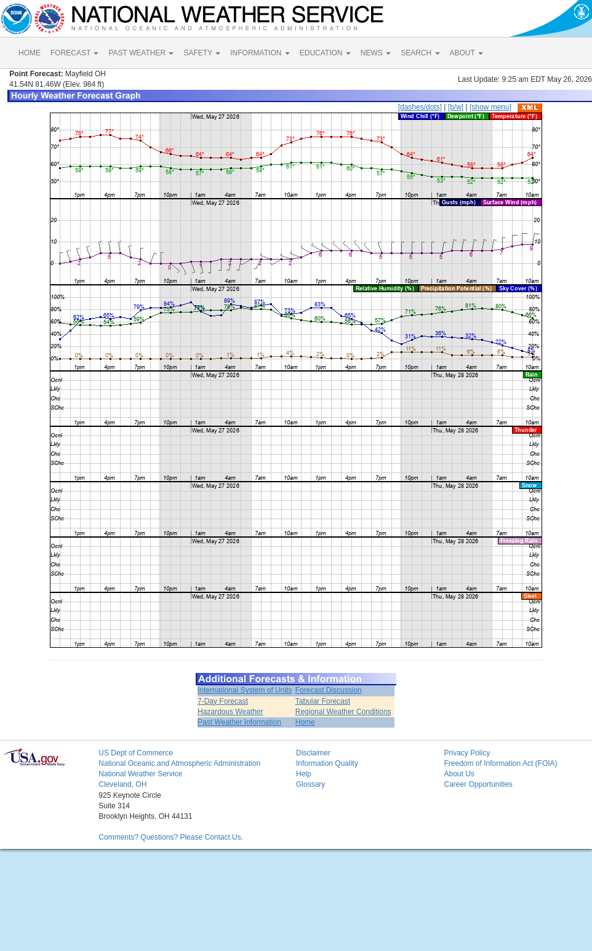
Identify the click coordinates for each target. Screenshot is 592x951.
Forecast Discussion (328, 690)
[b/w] (455, 107)
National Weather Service (140, 774)
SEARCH (420, 53)
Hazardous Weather (230, 711)
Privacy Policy (467, 753)
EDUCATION (325, 53)
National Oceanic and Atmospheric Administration (179, 763)
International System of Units (245, 690)
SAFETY (201, 53)
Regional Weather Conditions (343, 711)
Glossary (310, 784)
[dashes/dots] (420, 107)
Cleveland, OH (122, 784)
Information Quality (327, 763)
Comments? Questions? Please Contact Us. (170, 837)
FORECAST (74, 53)
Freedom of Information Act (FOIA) (500, 763)
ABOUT (466, 53)
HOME (29, 53)
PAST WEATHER (141, 53)
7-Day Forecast (223, 701)
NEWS (376, 53)
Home (305, 722)
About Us (459, 774)
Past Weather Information (239, 722)
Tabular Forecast (322, 701)
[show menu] (490, 107)
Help (303, 774)
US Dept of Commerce (135, 753)
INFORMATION (259, 53)
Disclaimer (313, 753)
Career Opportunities (478, 784)
